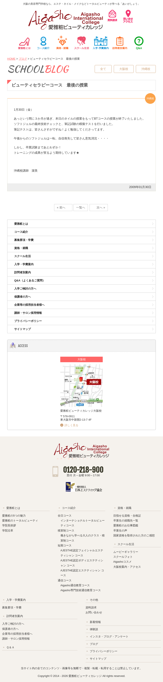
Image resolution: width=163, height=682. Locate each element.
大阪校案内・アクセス (127, 566)
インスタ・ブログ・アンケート (109, 636)
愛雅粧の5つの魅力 (14, 515)
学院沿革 (7, 530)
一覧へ (80, 207)
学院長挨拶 (9, 525)
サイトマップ (22, 329)
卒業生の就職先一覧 (125, 520)
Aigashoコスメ (122, 561)
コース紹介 (43, 42)
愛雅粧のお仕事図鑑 (125, 525)
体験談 (94, 629)
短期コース (65, 545)
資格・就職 (62, 42)
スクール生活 (81, 42)
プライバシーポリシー (28, 321)
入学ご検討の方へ (25, 288)
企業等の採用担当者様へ (29, 304)
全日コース (65, 515)
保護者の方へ (22, 296)
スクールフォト (123, 556)
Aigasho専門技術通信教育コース (80, 590)
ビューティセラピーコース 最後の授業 (49, 85)
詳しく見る (71, 425)
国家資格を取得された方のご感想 (134, 535)
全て (103, 69)
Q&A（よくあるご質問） (29, 280)
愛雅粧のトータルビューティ (20, 520)
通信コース (65, 580)
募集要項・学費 (24, 240)
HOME (11, 58)
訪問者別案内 (119, 42)
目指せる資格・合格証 (127, 515)
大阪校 (123, 69)
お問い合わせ (94, 612)
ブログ (23, 58)
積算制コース (66, 530)
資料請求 (91, 607)
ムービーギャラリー (125, 551)
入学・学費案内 (100, 42)
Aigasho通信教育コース (75, 585)
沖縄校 (145, 69)
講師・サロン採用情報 (28, 312)
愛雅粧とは (24, 42)
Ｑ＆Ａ (138, 42)
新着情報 (95, 622)
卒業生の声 (120, 530)
